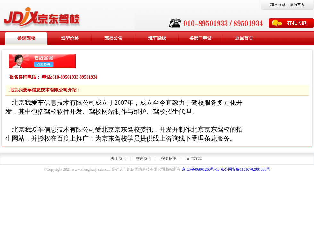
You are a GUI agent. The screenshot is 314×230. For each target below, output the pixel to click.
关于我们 (118, 158)
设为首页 (297, 4)
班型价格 (70, 38)
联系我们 (143, 158)
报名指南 (169, 158)
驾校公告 (113, 38)
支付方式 (194, 158)
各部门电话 (200, 38)
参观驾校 (26, 38)
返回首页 (244, 38)
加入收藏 (277, 4)
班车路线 (157, 38)
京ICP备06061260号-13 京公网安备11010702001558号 (226, 169)
